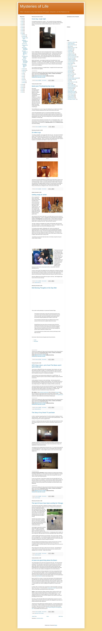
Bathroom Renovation (71, 44)
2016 (22, 33)
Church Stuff (70, 51)
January (23, 82)
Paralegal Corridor (71, 79)
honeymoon (70, 68)
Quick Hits (36, 613)
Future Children (70, 63)
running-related (70, 88)
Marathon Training (71, 74)
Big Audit (69, 46)
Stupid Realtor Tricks (71, 91)
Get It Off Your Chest (71, 66)
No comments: (44, 80)
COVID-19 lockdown (71, 55)
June (23, 74)
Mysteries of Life (34, 6)
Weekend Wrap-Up (38, 282)
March (23, 79)
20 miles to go (36, 132)
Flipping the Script (71, 58)
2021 (22, 26)
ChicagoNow (70, 50)
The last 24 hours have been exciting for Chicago (47, 503)
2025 (22, 19)
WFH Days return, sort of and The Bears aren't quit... (25, 53)
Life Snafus (70, 71)
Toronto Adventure (71, 94)
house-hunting (70, 70)
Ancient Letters (70, 43)
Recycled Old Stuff (71, 87)
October (23, 68)
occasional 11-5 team (52, 587)
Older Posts (61, 616)
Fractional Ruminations (72, 60)
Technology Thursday (71, 92)
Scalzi (35, 339)
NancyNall (36, 341)
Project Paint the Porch (72, 82)
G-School (69, 64)
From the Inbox (70, 62)
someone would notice (44, 392)
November (24, 36)
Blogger (55, 625)
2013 (22, 87)
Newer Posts (34, 616)
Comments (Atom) (40, 618)
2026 (22, 18)
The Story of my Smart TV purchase (43, 412)
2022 (22, 24)
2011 (22, 90)
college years (70, 52)
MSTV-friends (70, 75)
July (23, 73)
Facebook (34, 77)
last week (57, 392)
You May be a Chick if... (72, 99)
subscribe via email (41, 77)
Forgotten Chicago (71, 59)
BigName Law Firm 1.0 (72, 47)
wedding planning (71, 96)
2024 (22, 21)
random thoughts (71, 84)
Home (48, 616)
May (23, 76)
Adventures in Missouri (72, 42)
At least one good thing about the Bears (44, 560)
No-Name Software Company (73, 78)
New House (70, 76)
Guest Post (70, 67)
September (24, 70)
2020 (22, 27)
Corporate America (71, 54)
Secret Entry (70, 90)
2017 (22, 32)
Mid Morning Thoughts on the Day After (44, 288)
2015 (22, 84)
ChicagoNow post (59, 394)
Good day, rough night (39, 19)
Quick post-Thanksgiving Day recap (43, 86)
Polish (69, 80)
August (23, 71)
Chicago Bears (70, 48)
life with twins (70, 72)
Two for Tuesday (37, 497)
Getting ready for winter (39, 194)
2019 (22, 29)
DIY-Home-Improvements (72, 56)
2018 (22, 30)
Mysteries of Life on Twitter (40, 75)
